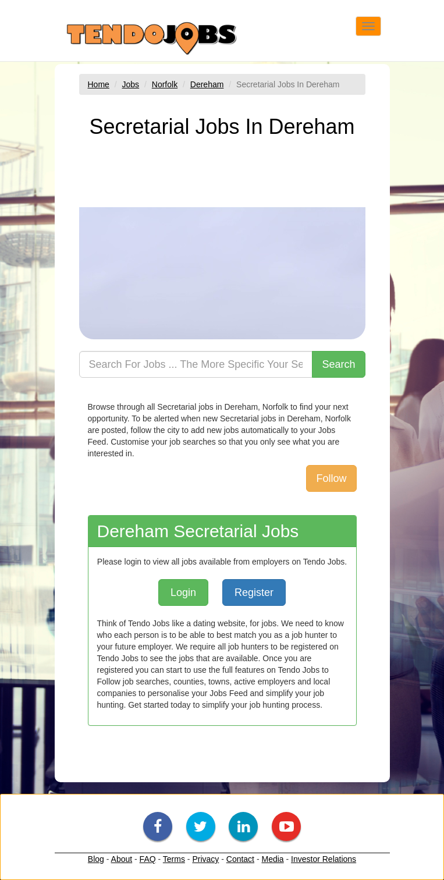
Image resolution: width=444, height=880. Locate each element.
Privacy (205, 859)
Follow (331, 478)
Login (183, 592)
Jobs (131, 84)
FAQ (148, 859)
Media (272, 859)
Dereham (207, 84)
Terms (174, 859)
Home (98, 84)
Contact (240, 859)
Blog (96, 859)
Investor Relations (323, 859)
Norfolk (164, 84)
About (122, 859)
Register (254, 592)
